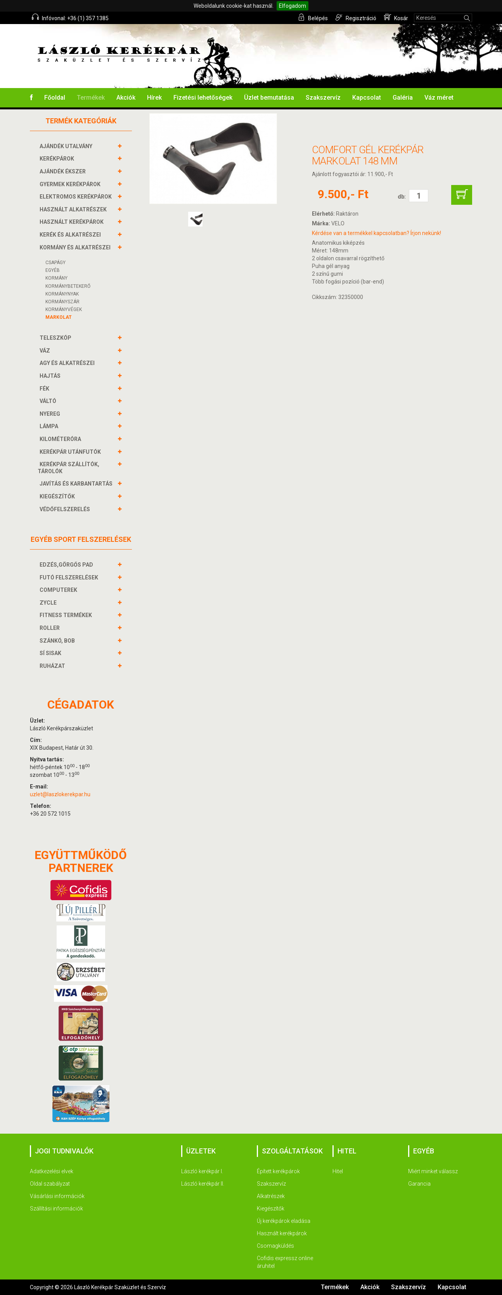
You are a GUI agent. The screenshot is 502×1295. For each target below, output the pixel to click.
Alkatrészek (271, 1196)
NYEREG (51, 413)
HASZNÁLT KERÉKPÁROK (73, 221)
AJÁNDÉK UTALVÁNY (67, 146)
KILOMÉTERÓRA (61, 439)
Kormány (56, 278)
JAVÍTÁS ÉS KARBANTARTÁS (77, 483)
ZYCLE (49, 602)
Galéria (403, 97)
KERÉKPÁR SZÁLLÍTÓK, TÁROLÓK (68, 467)
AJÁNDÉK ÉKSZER (64, 171)
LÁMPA (50, 426)
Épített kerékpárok (278, 1171)
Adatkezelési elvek (51, 1171)
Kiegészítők (270, 1208)
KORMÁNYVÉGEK (63, 309)
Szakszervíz (323, 97)
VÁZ (46, 350)
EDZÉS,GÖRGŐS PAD (67, 564)
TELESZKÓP (56, 337)
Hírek (154, 97)
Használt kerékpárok (282, 1233)
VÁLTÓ (49, 401)
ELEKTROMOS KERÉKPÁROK (77, 196)
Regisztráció (356, 17)
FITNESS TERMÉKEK (67, 615)
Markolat (58, 317)
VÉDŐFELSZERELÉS (66, 509)
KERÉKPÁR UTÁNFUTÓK (71, 451)
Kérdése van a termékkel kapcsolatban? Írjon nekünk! (376, 233)
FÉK (45, 388)
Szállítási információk (56, 1208)
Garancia (419, 1184)
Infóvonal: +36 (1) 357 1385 (70, 17)
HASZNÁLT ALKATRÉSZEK (74, 209)
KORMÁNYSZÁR (62, 301)
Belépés (313, 17)
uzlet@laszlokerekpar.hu (60, 794)
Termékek (91, 97)
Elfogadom (292, 6)
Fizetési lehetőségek (202, 97)
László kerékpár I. (202, 1171)
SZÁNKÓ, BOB (58, 640)
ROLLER (51, 627)
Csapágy (55, 262)
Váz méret (439, 97)
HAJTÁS (51, 375)
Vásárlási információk (57, 1196)
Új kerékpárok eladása (283, 1221)
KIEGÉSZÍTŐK (58, 496)
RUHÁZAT (53, 665)
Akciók (125, 97)
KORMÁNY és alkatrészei (76, 247)
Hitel (337, 1171)
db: (402, 197)
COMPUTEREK (59, 589)
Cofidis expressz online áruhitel (285, 1262)
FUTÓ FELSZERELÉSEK (70, 577)
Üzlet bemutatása (269, 97)
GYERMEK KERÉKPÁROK (71, 184)
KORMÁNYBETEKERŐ (67, 286)
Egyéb (52, 270)
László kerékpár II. (202, 1184)
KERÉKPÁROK (58, 158)
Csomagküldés (275, 1246)
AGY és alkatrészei (68, 363)
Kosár (396, 17)
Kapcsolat (366, 97)
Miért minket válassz (433, 1171)
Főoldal (54, 97)
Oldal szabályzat (50, 1184)
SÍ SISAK (51, 653)
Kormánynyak (62, 294)
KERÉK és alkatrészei (71, 234)
